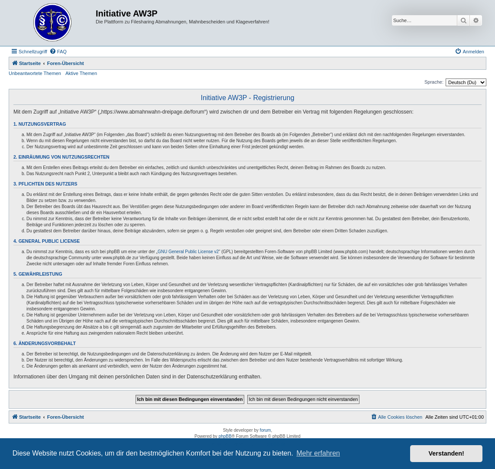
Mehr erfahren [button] (318, 453)
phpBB (225, 436)
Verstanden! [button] (446, 453)
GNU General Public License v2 (188, 251)
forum (265, 430)
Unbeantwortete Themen (35, 73)
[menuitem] (58, 51)
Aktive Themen (81, 73)
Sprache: (433, 82)
